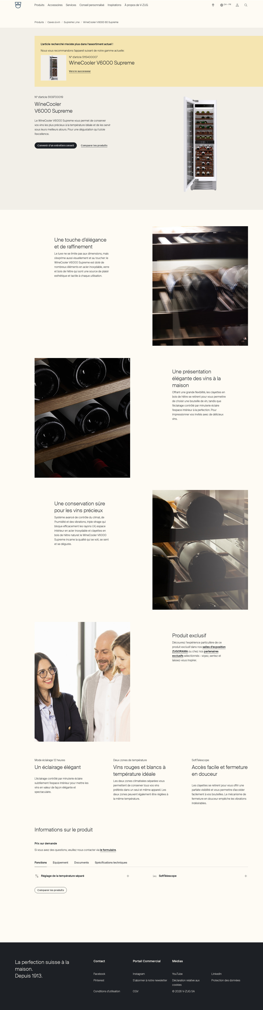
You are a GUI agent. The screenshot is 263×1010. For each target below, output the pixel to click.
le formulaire (108, 850)
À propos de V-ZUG (136, 5)
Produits (39, 5)
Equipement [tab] (60, 862)
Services (71, 5)
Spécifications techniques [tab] (111, 862)
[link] (213, 6)
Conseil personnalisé (92, 5)
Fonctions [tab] (41, 862)
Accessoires (55, 5)
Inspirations (114, 5)
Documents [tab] (81, 862)
